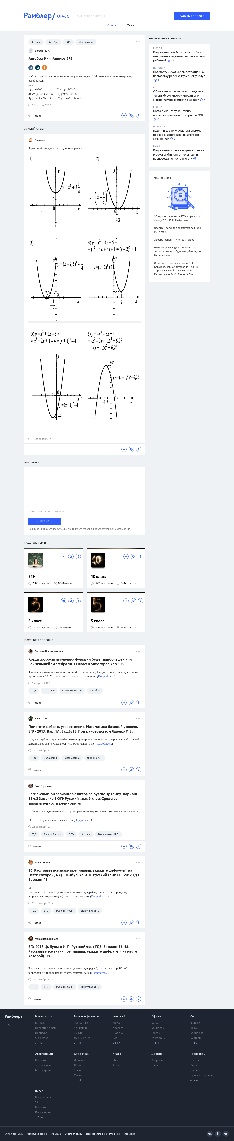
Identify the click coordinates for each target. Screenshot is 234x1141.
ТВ (36, 1102)
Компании (80, 1028)
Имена (194, 1065)
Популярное (43, 1097)
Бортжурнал (43, 1070)
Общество (41, 1038)
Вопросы (157, 1060)
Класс (117, 1054)
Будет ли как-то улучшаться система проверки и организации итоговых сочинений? (177, 134)
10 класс (98, 577)
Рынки (78, 1033)
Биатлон (195, 1038)
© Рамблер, (11, 1134)
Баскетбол (197, 1033)
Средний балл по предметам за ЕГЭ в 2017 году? (177, 229)
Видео (39, 1091)
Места (78, 1075)
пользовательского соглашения (111, 529)
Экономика (81, 1023)
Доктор (156, 1054)
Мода (116, 1023)
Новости (40, 1060)
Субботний (81, 1054)
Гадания (195, 1070)
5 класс (97, 621)
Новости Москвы (45, 1028)
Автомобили (44, 1054)
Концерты (157, 1028)
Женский (119, 1016)
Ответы (117, 1060)
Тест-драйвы (43, 1065)
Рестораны (158, 1038)
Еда (115, 1038)
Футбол (195, 1023)
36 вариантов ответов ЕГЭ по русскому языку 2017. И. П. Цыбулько (178, 218)
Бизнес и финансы (86, 1016)
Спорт (194, 1016)
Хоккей (194, 1028)
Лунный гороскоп (201, 1075)
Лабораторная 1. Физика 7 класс (174, 239)
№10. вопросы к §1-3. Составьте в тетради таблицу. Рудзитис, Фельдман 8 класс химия (178, 251)
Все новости (43, 1016)
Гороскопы (198, 1054)
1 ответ (34, 115)
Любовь (118, 1033)
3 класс (35, 621)
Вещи (77, 1070)
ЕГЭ (31, 577)
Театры (155, 1033)
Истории (79, 1060)
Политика (41, 1033)
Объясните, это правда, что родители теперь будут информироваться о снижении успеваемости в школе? (178, 95)
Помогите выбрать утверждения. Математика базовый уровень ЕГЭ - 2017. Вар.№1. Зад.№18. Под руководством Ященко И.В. (83, 729)
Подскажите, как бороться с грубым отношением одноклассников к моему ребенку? (179, 56)
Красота (118, 1028)
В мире (40, 1023)
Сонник (195, 1060)
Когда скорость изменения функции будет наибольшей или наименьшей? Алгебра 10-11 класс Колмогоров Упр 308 (80, 662)
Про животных (44, 1112)
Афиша (156, 1016)
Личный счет (82, 1038)
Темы (116, 1065)
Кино (154, 1023)
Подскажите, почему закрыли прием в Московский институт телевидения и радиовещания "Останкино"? (178, 154)
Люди (77, 1065)
